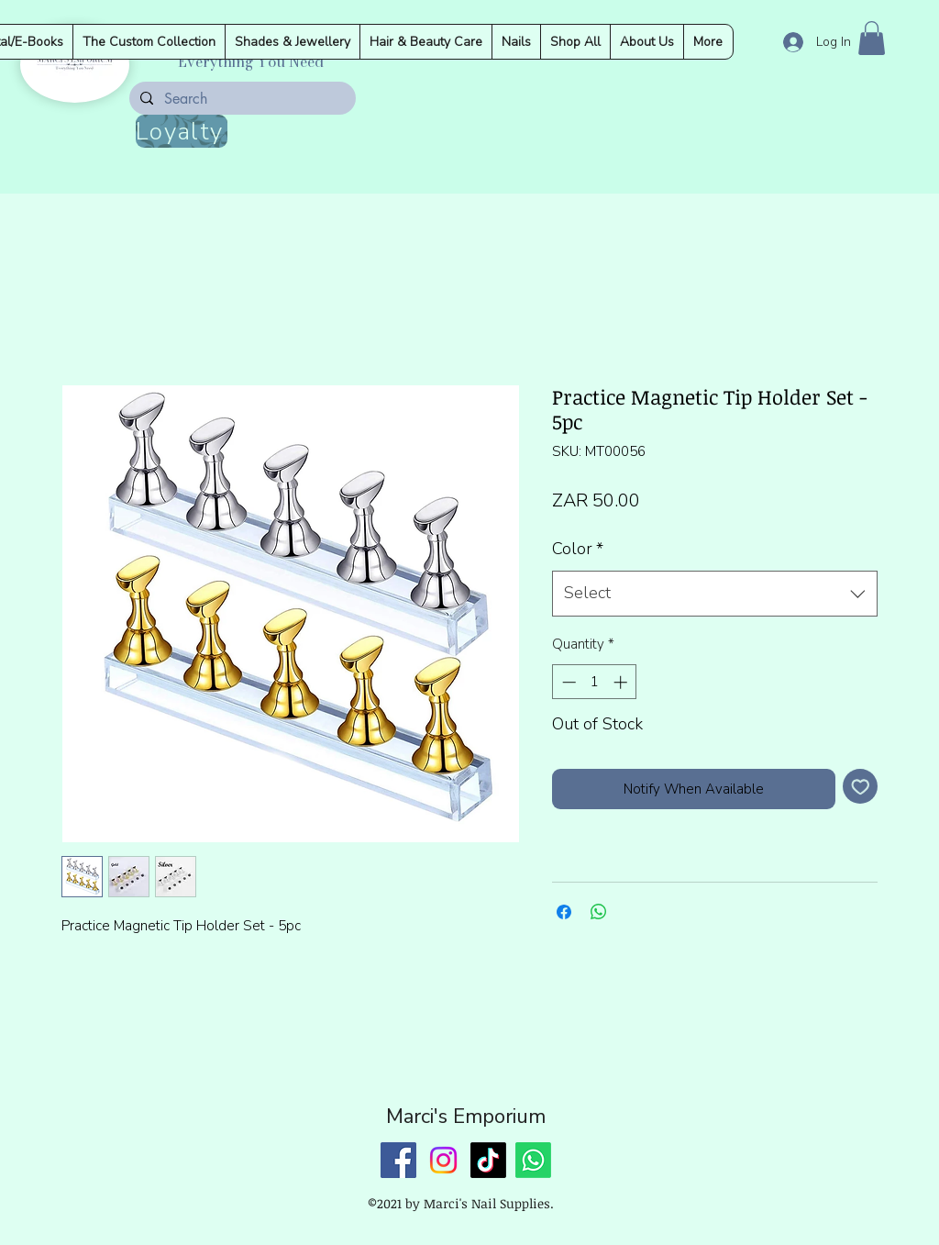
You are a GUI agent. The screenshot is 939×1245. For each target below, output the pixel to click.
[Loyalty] (181, 131)
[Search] (240, 99)
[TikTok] (488, 1160)
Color (577, 549)
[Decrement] (567, 682)
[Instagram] (443, 1160)
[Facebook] (398, 1160)
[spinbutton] (595, 682)
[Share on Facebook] (564, 912)
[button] (871, 38)
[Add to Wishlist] (860, 787)
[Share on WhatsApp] (599, 912)
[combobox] (715, 594)
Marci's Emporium (466, 1116)
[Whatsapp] (533, 1160)
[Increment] (622, 682)
